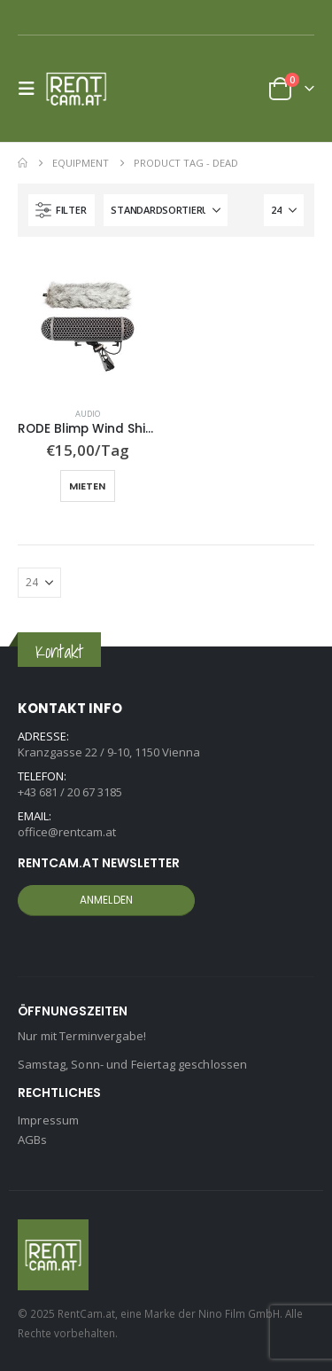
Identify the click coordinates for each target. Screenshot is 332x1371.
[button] (32, 89)
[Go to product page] (88, 325)
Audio (87, 413)
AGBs (33, 1140)
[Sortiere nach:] (166, 210)
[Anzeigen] (284, 210)
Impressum (48, 1120)
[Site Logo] (81, 88)
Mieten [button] (87, 486)
